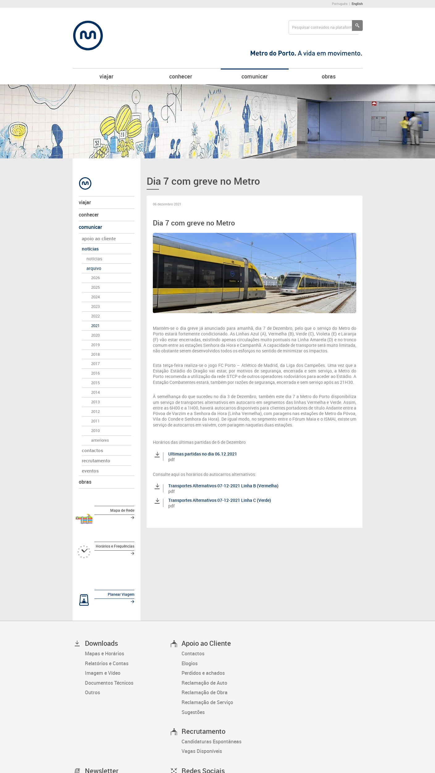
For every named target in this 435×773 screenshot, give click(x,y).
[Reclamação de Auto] (224, 640)
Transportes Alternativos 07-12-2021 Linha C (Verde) (219, 500)
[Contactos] (224, 611)
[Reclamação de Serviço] (224, 660)
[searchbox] (323, 27)
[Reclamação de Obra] (224, 650)
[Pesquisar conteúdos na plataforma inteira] (357, 25)
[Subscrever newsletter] (106, 741)
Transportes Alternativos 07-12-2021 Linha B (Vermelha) (223, 486)
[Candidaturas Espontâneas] (224, 699)
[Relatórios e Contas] (127, 621)
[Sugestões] (224, 669)
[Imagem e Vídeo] (127, 630)
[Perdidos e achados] (224, 630)
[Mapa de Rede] (107, 512)
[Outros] (127, 650)
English (357, 3)
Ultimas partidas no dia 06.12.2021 (202, 454)
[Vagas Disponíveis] (224, 709)
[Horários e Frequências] (107, 533)
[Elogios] (224, 621)
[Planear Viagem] (107, 567)
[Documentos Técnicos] (127, 640)
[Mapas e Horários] (127, 611)
